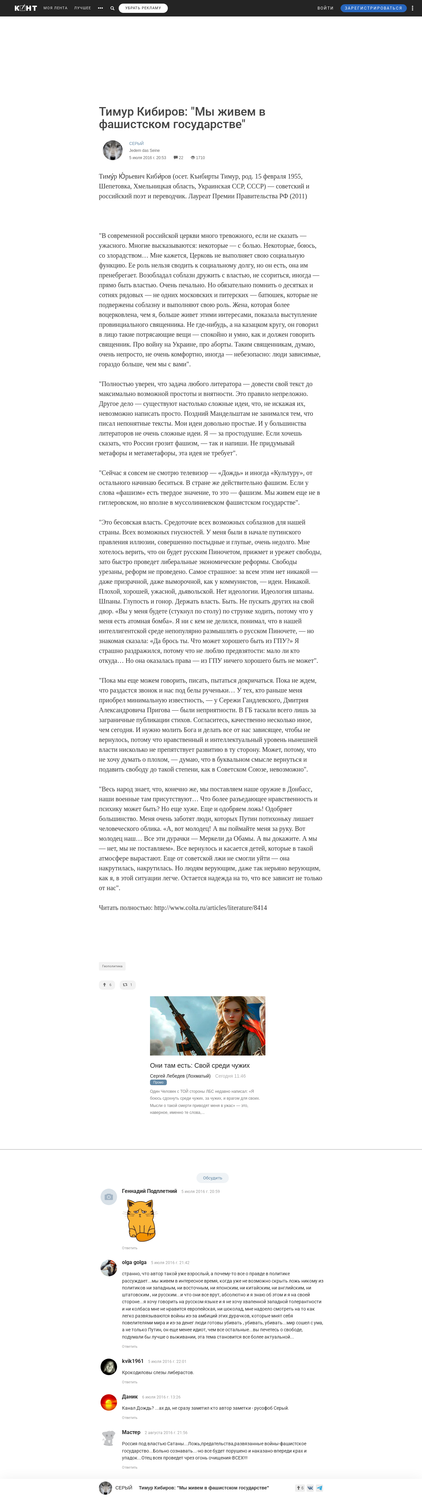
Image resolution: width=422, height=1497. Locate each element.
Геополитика (112, 966)
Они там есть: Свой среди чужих (200, 1065)
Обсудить (212, 1177)
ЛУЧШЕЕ (82, 8)
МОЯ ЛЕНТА (56, 8)
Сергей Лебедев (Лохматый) (180, 1076)
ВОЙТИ (325, 8)
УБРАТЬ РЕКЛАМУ (143, 8)
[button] (413, 8)
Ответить (129, 1248)
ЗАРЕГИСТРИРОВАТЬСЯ (374, 8)
